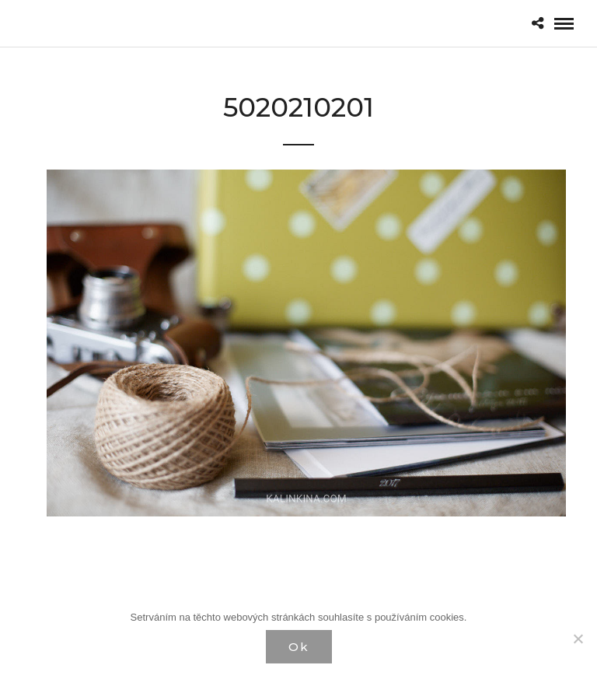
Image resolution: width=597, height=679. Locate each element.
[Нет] (577, 638)
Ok (298, 646)
